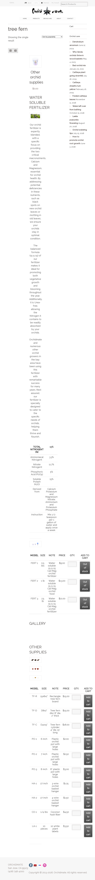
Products (36, 18)
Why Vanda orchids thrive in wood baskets (77, 55)
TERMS (11, 3)
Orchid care (47, 18)
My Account (55, 3)
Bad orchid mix (79, 65)
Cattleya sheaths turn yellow (75, 85)
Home (25, 18)
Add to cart (88, 701)
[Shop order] (52, 37)
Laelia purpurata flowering (74, 119)
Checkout (46, 3)
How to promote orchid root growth (76, 140)
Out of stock (85, 568)
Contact (70, 18)
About (59, 18)
